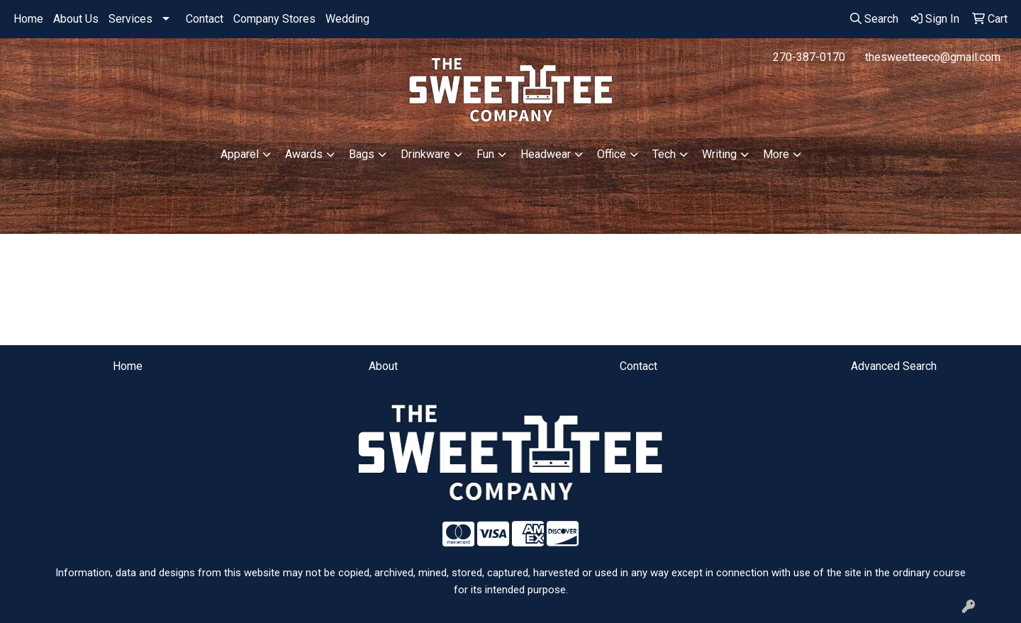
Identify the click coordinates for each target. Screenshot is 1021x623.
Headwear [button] (545, 154)
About (383, 366)
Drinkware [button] (425, 154)
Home (28, 19)
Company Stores (274, 19)
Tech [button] (664, 154)
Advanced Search (894, 366)
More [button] (776, 154)
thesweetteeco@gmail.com (932, 57)
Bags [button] (361, 154)
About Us (76, 19)
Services (130, 19)
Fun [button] (485, 154)
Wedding (347, 19)
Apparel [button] (240, 154)
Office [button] (611, 154)
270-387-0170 (809, 57)
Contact (204, 19)
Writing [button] (719, 154)
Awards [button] (304, 154)
